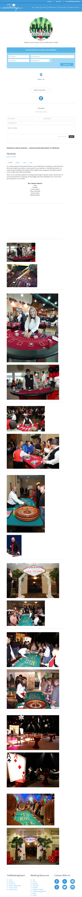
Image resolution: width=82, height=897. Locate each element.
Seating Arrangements (39, 891)
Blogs (37, 7)
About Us (11, 882)
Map (31, 162)
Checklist (35, 887)
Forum (34, 882)
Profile (10, 162)
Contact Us (12, 884)
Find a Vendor (62, 7)
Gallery (18, 162)
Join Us (58, 1)
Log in (49, 1)
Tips (33, 7)
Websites (35, 884)
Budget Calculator (38, 889)
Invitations (35, 886)
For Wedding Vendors (73, 1)
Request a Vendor (74, 7)
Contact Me (66, 64)
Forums (44, 7)
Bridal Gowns (52, 7)
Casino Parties (11, 157)
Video (24, 162)
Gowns (34, 895)
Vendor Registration (15, 886)
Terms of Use (13, 887)
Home (10, 880)
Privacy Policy (13, 889)
